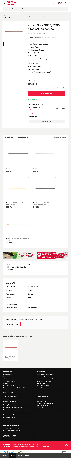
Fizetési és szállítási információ (46, 379)
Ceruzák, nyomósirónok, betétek (47, 16)
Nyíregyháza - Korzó (42, 405)
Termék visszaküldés (43, 385)
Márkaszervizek (41, 383)
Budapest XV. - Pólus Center (11, 399)
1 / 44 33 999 (15, 428)
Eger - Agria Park (42, 401)
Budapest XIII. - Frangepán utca (12, 407)
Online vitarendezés (42, 388)
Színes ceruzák (8, 17)
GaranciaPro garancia (9, 376)
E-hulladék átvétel (8, 385)
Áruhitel (5, 383)
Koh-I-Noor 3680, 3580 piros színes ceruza (10, 358)
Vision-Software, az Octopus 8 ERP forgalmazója (36, 446)
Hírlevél (5, 390)
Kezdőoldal (4, 16)
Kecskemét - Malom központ (45, 403)
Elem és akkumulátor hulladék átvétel (14, 388)
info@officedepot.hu (13, 430)
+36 (9, 428)
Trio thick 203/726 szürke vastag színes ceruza (43, 203)
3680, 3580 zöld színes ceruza (17, 167)
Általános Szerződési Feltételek (46, 374)
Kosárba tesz (47, 93)
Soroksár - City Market (9, 401)
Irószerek (33, 16)
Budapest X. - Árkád (9, 417)
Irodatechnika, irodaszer (14, 16)
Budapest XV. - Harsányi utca (11, 410)
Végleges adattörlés (9, 381)
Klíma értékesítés (8, 379)
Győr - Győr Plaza (42, 408)
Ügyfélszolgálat (7, 374)
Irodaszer (26, 16)
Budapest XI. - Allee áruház (44, 399)
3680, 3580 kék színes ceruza (44, 167)
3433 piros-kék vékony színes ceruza (17, 203)
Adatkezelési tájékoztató (44, 376)
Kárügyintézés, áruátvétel (44, 381)
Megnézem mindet (60, 137)
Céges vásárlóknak (9, 392)
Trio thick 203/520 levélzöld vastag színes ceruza (17, 239)
